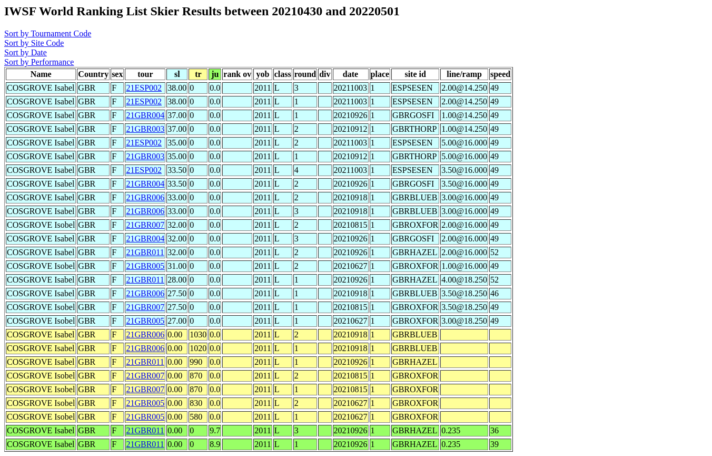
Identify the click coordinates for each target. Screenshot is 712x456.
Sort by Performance (39, 61)
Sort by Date (25, 52)
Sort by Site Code (34, 42)
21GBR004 (145, 115)
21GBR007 (145, 224)
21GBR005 (145, 265)
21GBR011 (145, 252)
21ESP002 (144, 87)
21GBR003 (145, 128)
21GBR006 (145, 197)
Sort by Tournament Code (47, 33)
